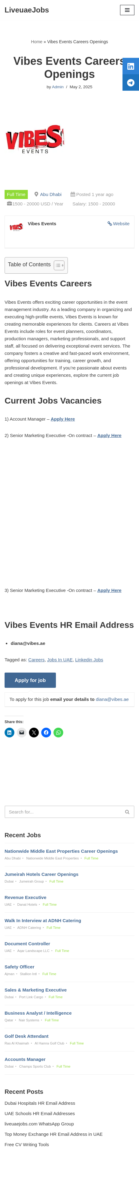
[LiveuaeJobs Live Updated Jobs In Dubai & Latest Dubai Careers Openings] (27, 10)
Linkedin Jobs (89, 659)
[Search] (63, 812)
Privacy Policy (20, 1178)
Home (36, 41)
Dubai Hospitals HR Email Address (40, 1103)
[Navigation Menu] (127, 10)
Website (121, 223)
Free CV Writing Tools (27, 1144)
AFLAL (101, 1191)
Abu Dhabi (50, 194)
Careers (36, 659)
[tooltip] (131, 66)
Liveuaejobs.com (48, 1191)
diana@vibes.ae (112, 699)
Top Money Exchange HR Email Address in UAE (54, 1134)
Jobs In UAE (59, 659)
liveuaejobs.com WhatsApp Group (39, 1123)
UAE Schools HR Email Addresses (40, 1113)
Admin (58, 87)
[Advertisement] (69, 517)
